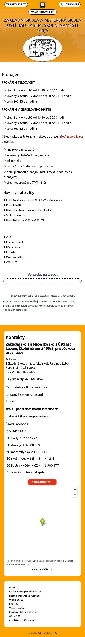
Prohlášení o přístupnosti (22, 620)
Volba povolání (17, 608)
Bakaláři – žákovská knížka (23, 612)
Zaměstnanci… (42, 482)
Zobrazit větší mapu (42, 569)
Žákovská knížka (15, 257)
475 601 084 (40, 387)
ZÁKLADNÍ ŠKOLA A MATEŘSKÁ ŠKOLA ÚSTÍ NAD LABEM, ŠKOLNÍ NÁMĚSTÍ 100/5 (42, 25)
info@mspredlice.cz (39, 416)
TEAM (54, 633)
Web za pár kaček (45, 633)
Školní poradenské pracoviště (24, 595)
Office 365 (11, 262)
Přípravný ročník (14, 242)
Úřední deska (13, 247)
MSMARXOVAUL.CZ (42, 12)
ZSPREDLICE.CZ (16, 4)
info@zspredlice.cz (71, 136)
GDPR (12, 587)
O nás (9, 237)
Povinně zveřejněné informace (25, 591)
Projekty (10, 252)
